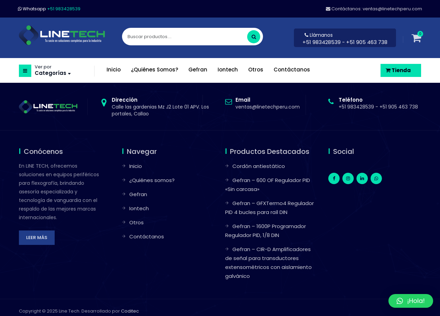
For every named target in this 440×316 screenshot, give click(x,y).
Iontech (139, 208)
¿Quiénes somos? (152, 180)
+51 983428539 (322, 42)
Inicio (135, 166)
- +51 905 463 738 (364, 42)
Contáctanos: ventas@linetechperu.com (374, 8)
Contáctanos (146, 236)
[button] (410, 301)
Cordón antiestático (258, 166)
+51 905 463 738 (399, 106)
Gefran (138, 194)
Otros (136, 222)
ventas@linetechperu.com (267, 103)
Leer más (36, 237)
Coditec (130, 311)
